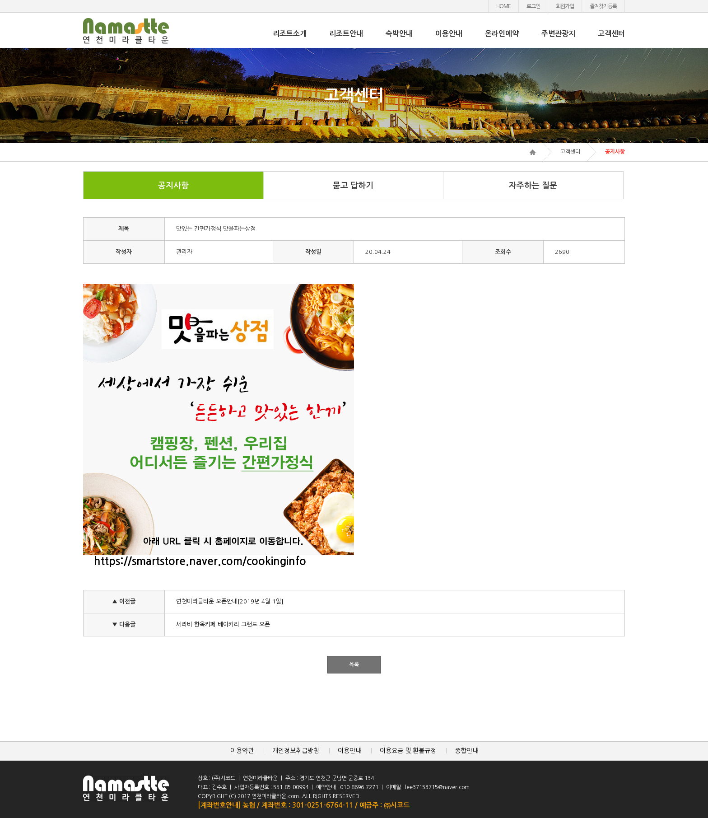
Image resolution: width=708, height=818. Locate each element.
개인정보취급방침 (295, 751)
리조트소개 (290, 33)
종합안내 (466, 751)
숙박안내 (399, 33)
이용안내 (448, 33)
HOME (503, 6)
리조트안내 (346, 33)
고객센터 (611, 33)
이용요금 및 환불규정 (408, 751)
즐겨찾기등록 (603, 6)
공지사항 (173, 186)
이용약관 (242, 751)
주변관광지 (558, 33)
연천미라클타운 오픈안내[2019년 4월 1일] (230, 601)
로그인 (533, 6)
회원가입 (565, 6)
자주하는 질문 (533, 186)
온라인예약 (502, 33)
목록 (354, 664)
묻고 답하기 (353, 186)
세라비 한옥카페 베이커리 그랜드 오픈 (223, 624)
